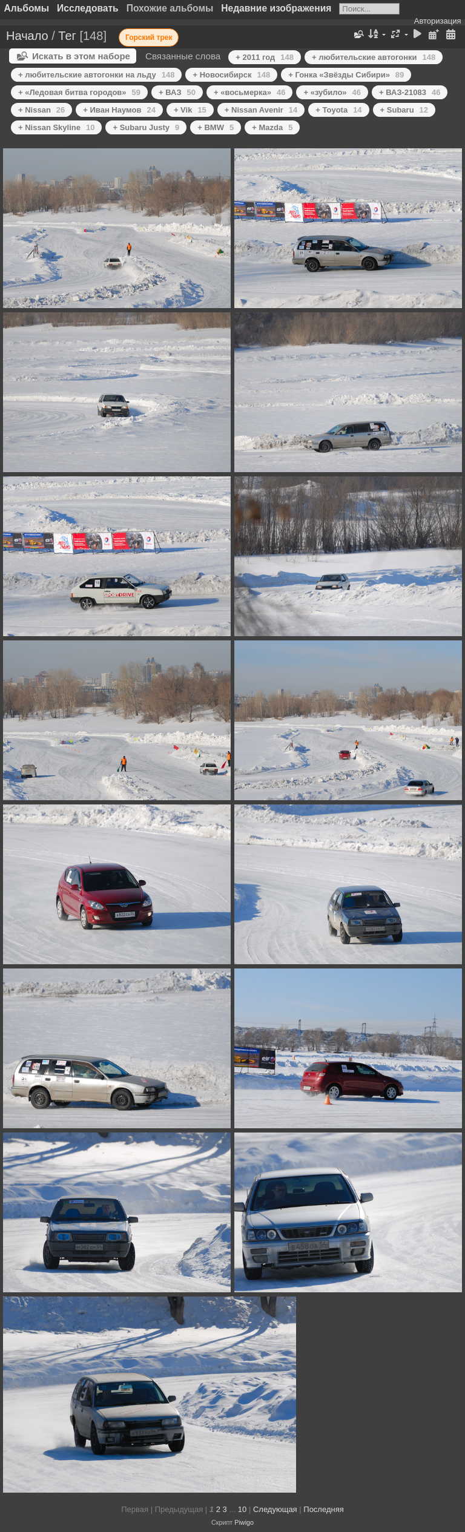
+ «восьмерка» (249, 92)
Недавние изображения (276, 8)
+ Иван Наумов (119, 109)
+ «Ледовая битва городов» (79, 92)
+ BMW (215, 127)
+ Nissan (41, 109)
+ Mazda (272, 127)
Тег (67, 35)
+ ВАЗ (177, 92)
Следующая (275, 1509)
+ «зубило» (332, 92)
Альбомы (27, 8)
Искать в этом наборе (81, 56)
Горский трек (149, 37)
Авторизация (437, 20)
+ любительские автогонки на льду (96, 74)
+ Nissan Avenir (261, 109)
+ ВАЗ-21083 (409, 92)
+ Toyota (338, 109)
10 (242, 1509)
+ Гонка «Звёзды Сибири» (346, 74)
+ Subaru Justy (146, 127)
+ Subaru (404, 109)
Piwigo (244, 1522)
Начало (27, 35)
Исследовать (88, 8)
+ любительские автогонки (373, 57)
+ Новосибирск (231, 74)
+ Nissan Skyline (56, 127)
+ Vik (190, 109)
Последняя (323, 1509)
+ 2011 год (265, 57)
